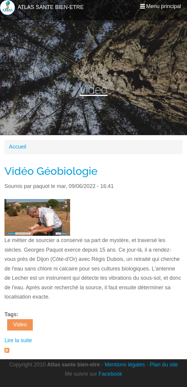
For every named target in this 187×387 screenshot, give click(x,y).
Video (20, 325)
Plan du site (164, 365)
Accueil (17, 147)
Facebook (110, 374)
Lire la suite (18, 340)
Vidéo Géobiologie (51, 171)
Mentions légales (125, 365)
